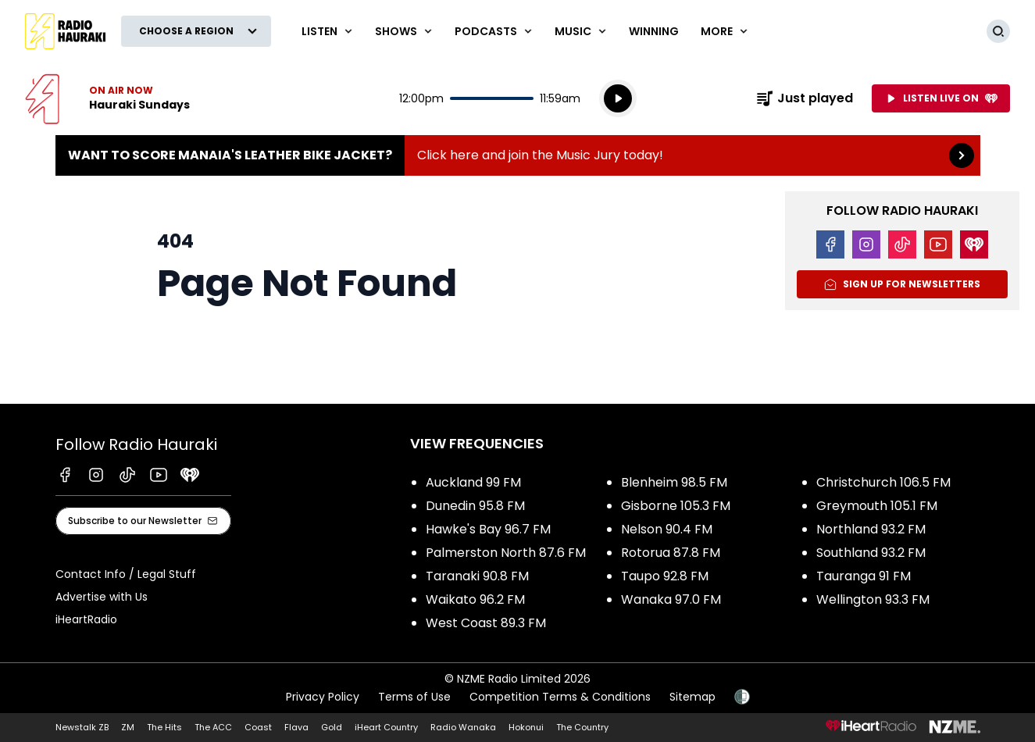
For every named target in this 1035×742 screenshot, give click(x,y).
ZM (127, 727)
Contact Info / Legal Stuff (125, 574)
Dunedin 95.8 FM (475, 506)
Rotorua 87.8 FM (670, 553)
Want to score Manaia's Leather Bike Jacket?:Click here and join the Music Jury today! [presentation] (517, 155)
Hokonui (526, 727)
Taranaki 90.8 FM (477, 576)
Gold (331, 727)
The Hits (164, 727)
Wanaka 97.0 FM (671, 599)
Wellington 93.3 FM (873, 599)
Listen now (107, 98)
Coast (258, 727)
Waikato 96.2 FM (475, 599)
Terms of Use (414, 697)
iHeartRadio (86, 619)
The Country (582, 727)
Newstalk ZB (82, 727)
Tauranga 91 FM (863, 576)
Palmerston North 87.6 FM (506, 553)
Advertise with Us (101, 597)
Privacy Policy (322, 697)
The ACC (213, 727)
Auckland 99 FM (473, 482)
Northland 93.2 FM (871, 529)
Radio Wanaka (463, 727)
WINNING (654, 31)
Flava (296, 727)
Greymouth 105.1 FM (876, 506)
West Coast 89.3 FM (486, 623)
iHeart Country (386, 727)
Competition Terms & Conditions (560, 697)
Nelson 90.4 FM (666, 529)
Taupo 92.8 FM (664, 576)
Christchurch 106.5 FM (883, 482)
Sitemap (692, 697)
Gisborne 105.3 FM (675, 506)
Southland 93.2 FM (871, 553)
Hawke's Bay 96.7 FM (488, 529)
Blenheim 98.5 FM (674, 482)
